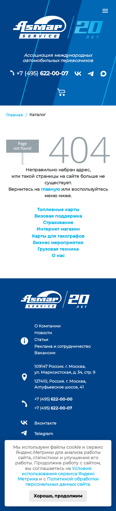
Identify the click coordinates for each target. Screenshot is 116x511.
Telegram (43, 433)
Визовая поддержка (58, 216)
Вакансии (44, 353)
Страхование (58, 222)
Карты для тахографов (58, 236)
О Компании (47, 326)
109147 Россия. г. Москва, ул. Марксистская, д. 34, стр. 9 (64, 369)
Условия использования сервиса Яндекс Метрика (56, 474)
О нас (58, 255)
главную (50, 189)
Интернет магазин (58, 229)
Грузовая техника (58, 249)
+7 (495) (42, 73)
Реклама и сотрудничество (62, 346)
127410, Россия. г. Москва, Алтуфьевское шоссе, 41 (60, 384)
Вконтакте (45, 423)
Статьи (41, 339)
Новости (43, 332)
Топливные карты (58, 209)
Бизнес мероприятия (58, 242)
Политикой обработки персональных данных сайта (62, 481)
